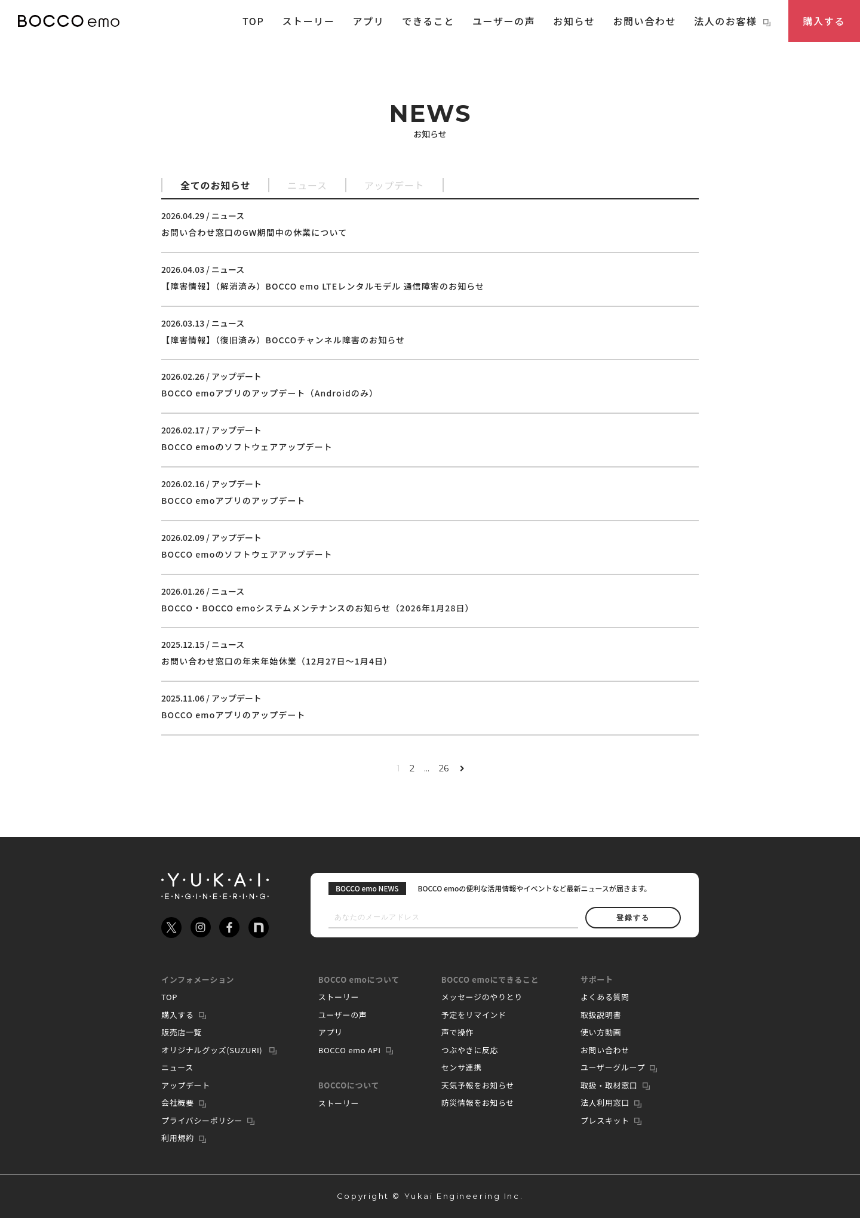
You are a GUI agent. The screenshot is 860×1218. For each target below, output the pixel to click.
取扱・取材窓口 (609, 1085)
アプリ (369, 21)
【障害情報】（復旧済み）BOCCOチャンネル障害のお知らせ (283, 340)
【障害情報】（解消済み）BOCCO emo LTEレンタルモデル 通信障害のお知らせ (322, 286)
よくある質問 (604, 996)
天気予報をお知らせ (478, 1085)
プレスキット (604, 1120)
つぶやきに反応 (470, 1050)
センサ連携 (461, 1067)
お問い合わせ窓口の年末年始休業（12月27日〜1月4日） (276, 661)
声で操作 (457, 1032)
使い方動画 (600, 1032)
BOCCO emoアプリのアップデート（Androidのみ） (269, 393)
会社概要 (177, 1102)
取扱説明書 (600, 1014)
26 (444, 768)
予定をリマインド (473, 1014)
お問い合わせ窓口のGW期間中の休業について (254, 232)
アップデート (394, 185)
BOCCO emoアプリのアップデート (233, 500)
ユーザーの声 (503, 21)
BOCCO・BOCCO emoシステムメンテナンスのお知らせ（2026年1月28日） (317, 608)
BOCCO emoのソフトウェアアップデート (247, 447)
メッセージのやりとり (482, 996)
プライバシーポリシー (201, 1120)
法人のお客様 (732, 21)
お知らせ (574, 21)
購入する (824, 21)
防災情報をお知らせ (478, 1102)
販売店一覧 (181, 1032)
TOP (253, 21)
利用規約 (177, 1137)
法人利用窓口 (604, 1102)
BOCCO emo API (349, 1050)
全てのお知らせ (215, 185)
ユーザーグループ (612, 1067)
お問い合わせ (644, 21)
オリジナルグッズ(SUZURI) (213, 1050)
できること (428, 21)
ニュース (307, 185)
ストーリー (308, 21)
